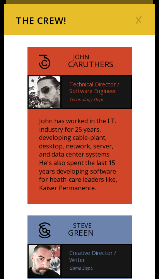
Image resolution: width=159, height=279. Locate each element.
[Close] (139, 19)
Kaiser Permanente (67, 188)
